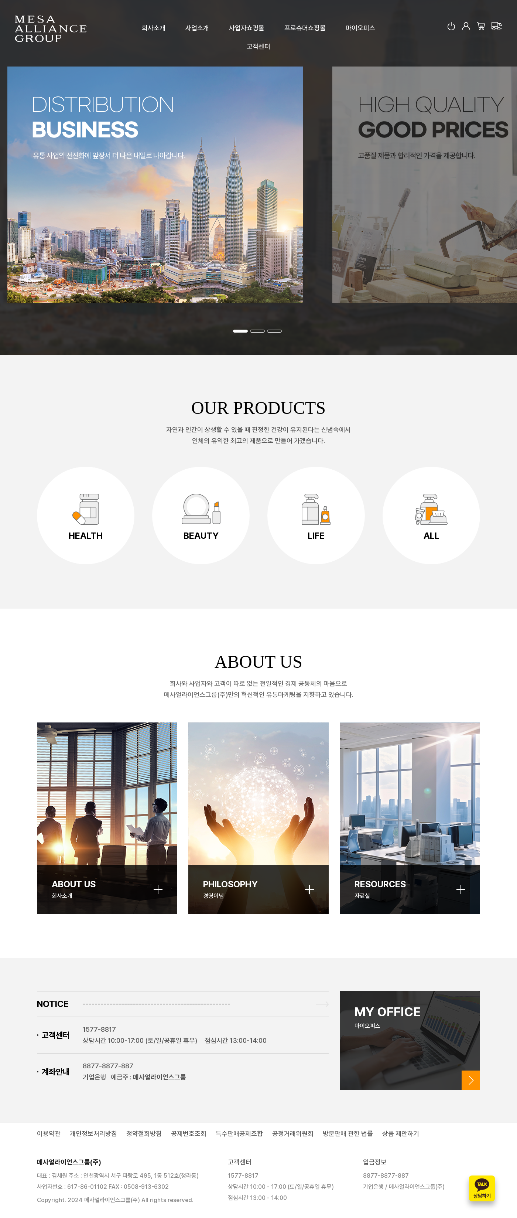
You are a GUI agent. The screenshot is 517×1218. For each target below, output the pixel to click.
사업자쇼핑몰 (246, 28)
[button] (240, 331)
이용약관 (49, 1133)
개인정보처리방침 (93, 1133)
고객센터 (258, 46)
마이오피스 (360, 28)
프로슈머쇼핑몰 (305, 28)
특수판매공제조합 (239, 1133)
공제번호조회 (188, 1133)
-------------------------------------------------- (156, 1004)
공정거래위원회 (293, 1133)
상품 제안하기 (400, 1133)
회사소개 (153, 28)
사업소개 (197, 28)
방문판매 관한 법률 (348, 1133)
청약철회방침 (144, 1133)
